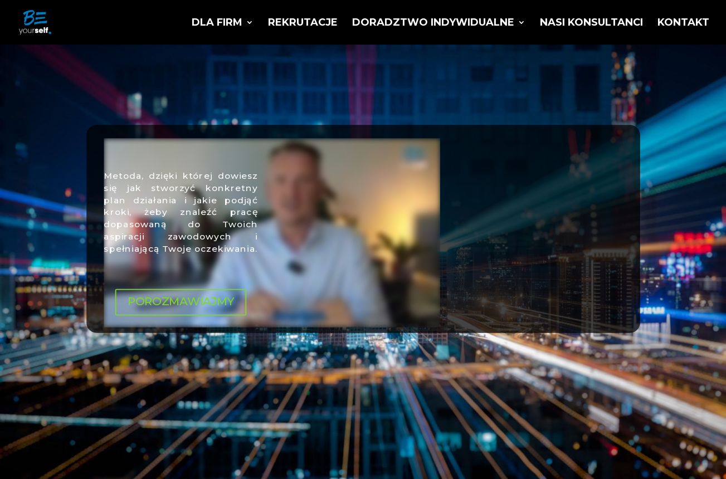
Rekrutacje (303, 23)
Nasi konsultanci (591, 23)
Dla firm (217, 23)
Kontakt (683, 23)
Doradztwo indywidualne (433, 23)
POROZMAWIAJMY (180, 302)
